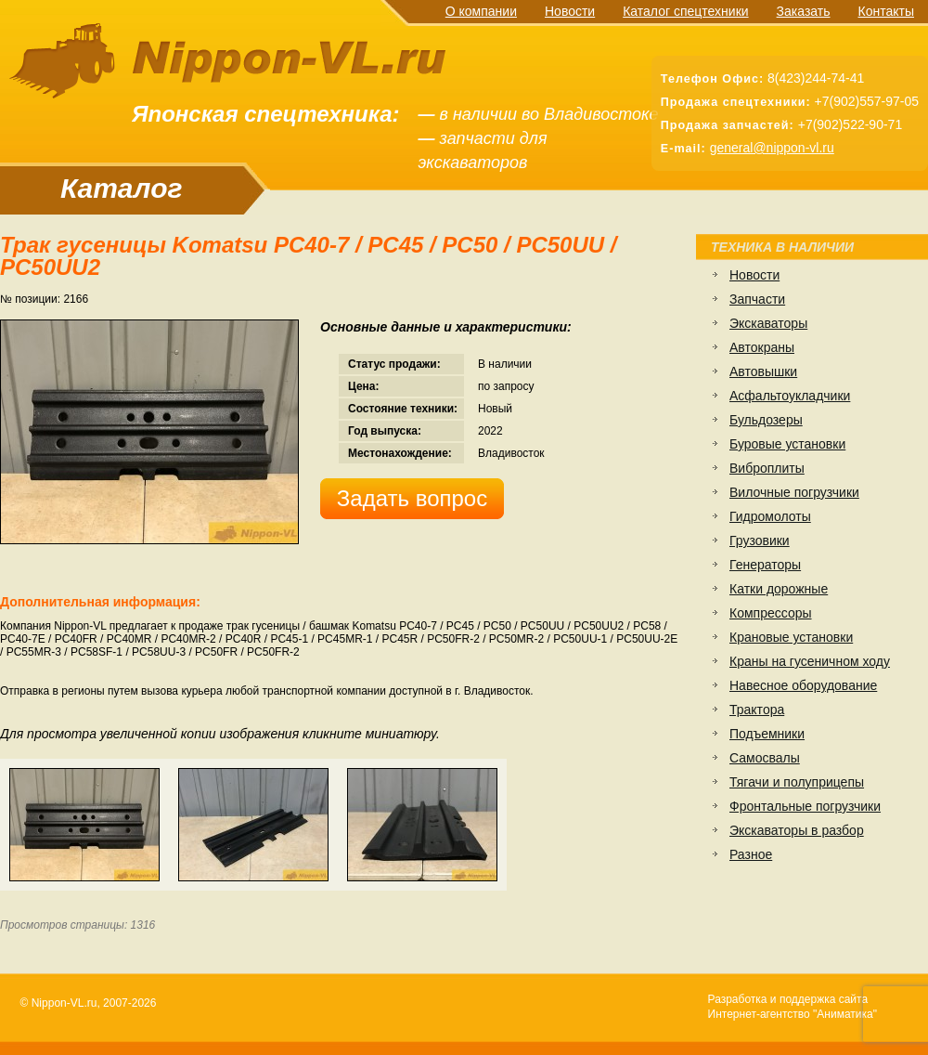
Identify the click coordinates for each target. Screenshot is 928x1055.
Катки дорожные (778, 588)
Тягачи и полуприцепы (796, 782)
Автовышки (763, 371)
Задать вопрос (412, 498)
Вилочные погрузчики (794, 492)
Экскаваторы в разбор (796, 830)
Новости (570, 11)
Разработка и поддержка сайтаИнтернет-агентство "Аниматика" (792, 1007)
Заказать (804, 11)
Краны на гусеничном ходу (809, 661)
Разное (750, 854)
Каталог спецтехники (685, 11)
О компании (481, 11)
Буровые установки (787, 443)
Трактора (756, 709)
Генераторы (765, 564)
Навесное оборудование (803, 685)
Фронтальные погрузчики (805, 806)
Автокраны (761, 347)
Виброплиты (767, 468)
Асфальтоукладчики (789, 395)
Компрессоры (770, 613)
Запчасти (757, 299)
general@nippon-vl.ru (772, 147)
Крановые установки (791, 637)
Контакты (886, 11)
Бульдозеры (766, 419)
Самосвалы (764, 757)
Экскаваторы (768, 323)
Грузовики (759, 540)
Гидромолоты (770, 516)
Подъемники (767, 733)
